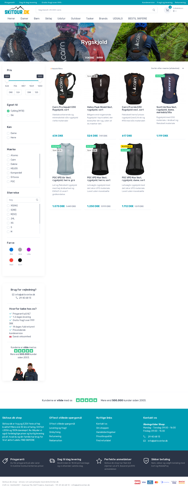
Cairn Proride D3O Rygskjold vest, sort (133, 108)
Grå (20, 254)
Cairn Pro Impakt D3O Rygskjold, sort (64, 108)
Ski (12, 115)
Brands (103, 18)
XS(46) (14, 205)
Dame (14, 133)
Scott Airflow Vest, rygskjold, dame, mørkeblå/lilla (167, 110)
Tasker (90, 18)
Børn (37, 18)
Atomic (14, 155)
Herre (13, 137)
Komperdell (16, 173)
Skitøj (48, 18)
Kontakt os (101, 421)
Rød (11, 265)
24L (13, 218)
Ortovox (15, 177)
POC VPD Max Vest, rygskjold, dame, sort (133, 178)
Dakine (14, 164)
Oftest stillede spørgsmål (62, 421)
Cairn (13, 159)
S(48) (13, 210)
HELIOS (14, 168)
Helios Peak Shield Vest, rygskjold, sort (100, 108)
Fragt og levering (164, 2)
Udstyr (61, 18)
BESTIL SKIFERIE (137, 18)
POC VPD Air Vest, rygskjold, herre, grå (63, 178)
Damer (24, 18)
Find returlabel (103, 437)
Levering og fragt (58, 425)
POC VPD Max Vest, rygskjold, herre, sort (98, 178)
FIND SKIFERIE (28, 437)
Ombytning (54, 429)
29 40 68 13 (151, 433)
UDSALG (118, 18)
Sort (20, 265)
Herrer (11, 18)
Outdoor (76, 18)
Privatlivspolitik (104, 433)
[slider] (7, 80)
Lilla (29, 254)
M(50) (14, 214)
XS (12, 223)
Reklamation (55, 437)
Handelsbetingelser (106, 429)
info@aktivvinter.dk (155, 438)
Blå (11, 254)
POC (13, 181)
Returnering (180, 2)
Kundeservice (148, 2)
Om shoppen (102, 425)
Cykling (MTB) (17, 111)
